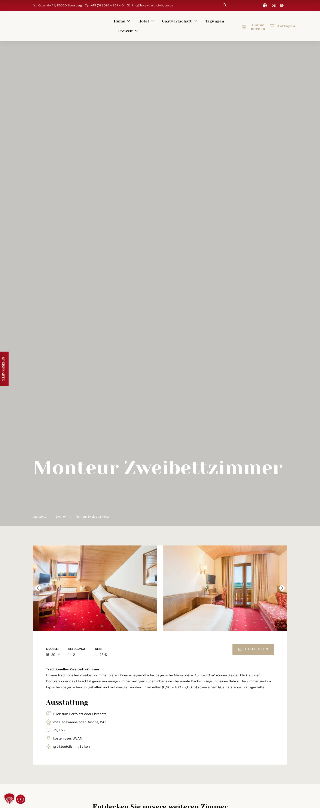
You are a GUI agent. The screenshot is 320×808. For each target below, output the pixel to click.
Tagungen (200, 24)
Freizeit (228, 24)
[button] (38, 584)
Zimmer (61, 513)
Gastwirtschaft (165, 24)
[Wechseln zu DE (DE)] (273, 6)
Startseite (39, 513)
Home (108, 24)
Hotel (132, 24)
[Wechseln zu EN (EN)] (282, 6)
